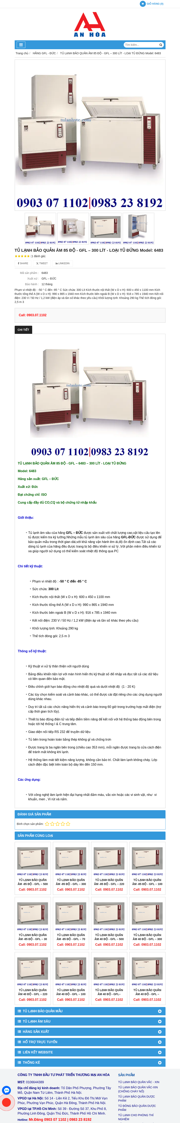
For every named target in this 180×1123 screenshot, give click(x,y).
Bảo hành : (32, 284)
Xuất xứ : (33, 278)
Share (23, 263)
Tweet (42, 263)
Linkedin (63, 263)
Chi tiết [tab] (23, 329)
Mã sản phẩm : (29, 272)
